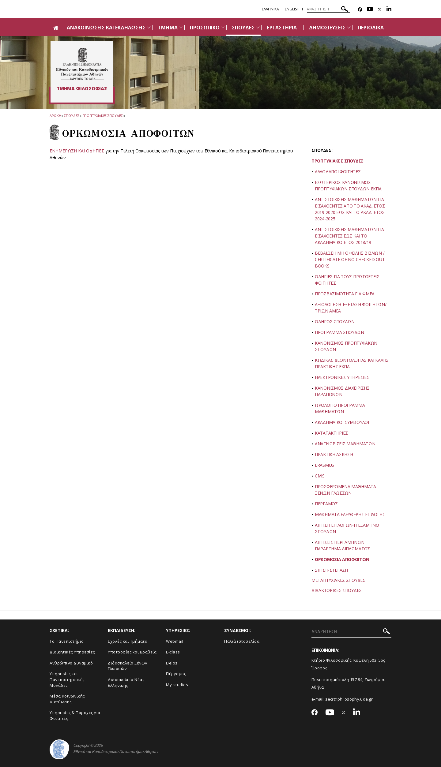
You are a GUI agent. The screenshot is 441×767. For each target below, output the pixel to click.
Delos (172, 663)
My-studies (177, 684)
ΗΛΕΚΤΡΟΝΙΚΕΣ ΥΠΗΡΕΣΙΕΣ (342, 377)
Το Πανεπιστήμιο (67, 641)
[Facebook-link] (360, 9)
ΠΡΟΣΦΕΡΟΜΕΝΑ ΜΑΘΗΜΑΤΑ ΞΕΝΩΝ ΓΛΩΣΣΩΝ (345, 490)
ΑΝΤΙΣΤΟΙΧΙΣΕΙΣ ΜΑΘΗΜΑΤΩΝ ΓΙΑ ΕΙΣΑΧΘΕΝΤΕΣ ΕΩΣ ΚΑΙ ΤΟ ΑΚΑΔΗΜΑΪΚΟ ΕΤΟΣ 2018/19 (349, 235)
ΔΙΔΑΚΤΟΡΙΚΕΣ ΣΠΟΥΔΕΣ (336, 590)
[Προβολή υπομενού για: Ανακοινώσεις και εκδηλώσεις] (148, 27)
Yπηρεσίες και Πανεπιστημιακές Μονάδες (67, 679)
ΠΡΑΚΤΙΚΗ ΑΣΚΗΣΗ (334, 454)
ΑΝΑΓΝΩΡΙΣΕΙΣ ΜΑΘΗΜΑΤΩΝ (345, 444)
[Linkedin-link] (388, 9)
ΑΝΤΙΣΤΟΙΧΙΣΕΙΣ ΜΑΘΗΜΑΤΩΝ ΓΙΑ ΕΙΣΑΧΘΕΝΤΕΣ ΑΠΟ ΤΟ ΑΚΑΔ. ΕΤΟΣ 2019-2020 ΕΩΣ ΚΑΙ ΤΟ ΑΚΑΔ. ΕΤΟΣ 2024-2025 (350, 209)
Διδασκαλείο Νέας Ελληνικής (126, 682)
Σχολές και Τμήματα (127, 641)
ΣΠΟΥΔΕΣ (243, 27)
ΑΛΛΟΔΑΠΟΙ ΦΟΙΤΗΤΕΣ (338, 171)
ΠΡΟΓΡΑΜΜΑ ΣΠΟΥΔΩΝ (339, 332)
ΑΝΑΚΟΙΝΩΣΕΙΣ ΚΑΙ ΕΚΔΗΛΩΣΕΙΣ (106, 27)
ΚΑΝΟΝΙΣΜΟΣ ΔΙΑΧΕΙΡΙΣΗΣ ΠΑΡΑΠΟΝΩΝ (342, 391)
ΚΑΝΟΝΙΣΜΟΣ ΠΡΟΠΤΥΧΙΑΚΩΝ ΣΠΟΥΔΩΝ (346, 346)
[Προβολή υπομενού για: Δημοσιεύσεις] (348, 27)
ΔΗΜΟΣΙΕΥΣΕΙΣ (327, 27)
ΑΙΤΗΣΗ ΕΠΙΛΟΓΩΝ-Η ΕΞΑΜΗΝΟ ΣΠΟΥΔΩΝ (347, 528)
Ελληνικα (270, 9)
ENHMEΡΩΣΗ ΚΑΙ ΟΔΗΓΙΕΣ (77, 151)
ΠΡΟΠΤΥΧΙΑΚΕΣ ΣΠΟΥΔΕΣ (337, 161)
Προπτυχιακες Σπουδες (102, 115)
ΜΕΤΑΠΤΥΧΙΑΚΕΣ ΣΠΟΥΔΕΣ (338, 580)
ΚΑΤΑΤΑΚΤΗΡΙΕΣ (331, 433)
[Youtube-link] (370, 9)
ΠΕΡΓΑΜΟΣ (326, 504)
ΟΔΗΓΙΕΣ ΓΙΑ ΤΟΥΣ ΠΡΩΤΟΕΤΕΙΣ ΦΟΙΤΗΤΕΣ (347, 280)
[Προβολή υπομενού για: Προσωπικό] (223, 27)
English (292, 9)
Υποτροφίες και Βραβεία (132, 652)
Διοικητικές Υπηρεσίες (72, 652)
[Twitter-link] (380, 9)
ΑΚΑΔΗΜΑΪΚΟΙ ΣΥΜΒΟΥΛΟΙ (342, 422)
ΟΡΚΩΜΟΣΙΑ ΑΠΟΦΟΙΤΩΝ (342, 559)
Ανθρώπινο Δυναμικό (71, 663)
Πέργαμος (176, 673)
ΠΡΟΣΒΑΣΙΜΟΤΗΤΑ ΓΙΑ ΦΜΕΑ (345, 294)
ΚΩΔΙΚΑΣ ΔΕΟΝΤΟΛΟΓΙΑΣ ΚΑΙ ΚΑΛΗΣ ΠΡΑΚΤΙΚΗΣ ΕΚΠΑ (352, 363)
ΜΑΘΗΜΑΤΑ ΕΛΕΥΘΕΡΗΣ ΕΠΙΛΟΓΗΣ (350, 514)
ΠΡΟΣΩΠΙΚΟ (205, 27)
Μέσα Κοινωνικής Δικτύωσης (67, 699)
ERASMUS (324, 465)
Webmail (174, 641)
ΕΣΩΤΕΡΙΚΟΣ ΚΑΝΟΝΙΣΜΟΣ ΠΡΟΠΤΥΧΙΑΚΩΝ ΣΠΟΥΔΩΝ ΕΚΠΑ (348, 185)
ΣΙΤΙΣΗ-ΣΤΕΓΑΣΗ (331, 570)
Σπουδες (71, 115)
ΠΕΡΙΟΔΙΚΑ (371, 27)
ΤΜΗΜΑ (167, 27)
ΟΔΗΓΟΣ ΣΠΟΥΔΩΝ (335, 321)
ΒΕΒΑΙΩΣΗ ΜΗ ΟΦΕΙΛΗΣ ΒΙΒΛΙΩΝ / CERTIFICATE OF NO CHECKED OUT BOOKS (350, 259)
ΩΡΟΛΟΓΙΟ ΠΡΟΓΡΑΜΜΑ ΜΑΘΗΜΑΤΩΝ (340, 408)
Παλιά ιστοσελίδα (241, 641)
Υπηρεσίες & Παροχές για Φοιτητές (75, 715)
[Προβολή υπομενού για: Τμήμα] (181, 27)
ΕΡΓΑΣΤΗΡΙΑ (282, 27)
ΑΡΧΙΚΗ (55, 115)
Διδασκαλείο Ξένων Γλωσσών (127, 666)
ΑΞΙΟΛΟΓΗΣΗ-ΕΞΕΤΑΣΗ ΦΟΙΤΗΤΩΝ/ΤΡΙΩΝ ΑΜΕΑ (350, 307)
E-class (173, 652)
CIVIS (320, 476)
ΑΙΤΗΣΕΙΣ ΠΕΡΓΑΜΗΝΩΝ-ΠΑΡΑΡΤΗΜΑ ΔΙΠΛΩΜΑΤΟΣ (342, 545)
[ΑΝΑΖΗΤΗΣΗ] (328, 9)
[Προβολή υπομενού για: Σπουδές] (257, 27)
